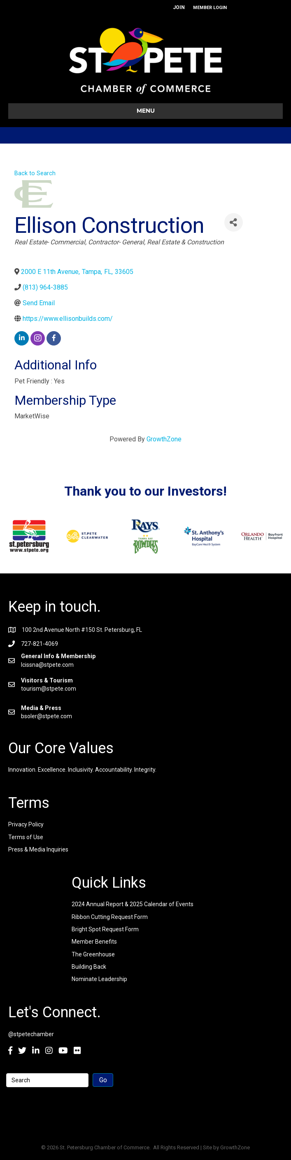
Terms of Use (25, 837)
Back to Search (35, 173)
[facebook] (54, 338)
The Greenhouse (93, 954)
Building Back (89, 966)
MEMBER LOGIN (210, 7)
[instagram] (37, 338)
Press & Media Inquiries (38, 849)
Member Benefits (94, 941)
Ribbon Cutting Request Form (110, 917)
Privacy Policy (26, 824)
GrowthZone (164, 439)
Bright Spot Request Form (105, 929)
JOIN (179, 7)
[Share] (233, 222)
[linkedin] (21, 338)
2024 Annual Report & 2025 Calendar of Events (132, 904)
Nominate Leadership (99, 979)
